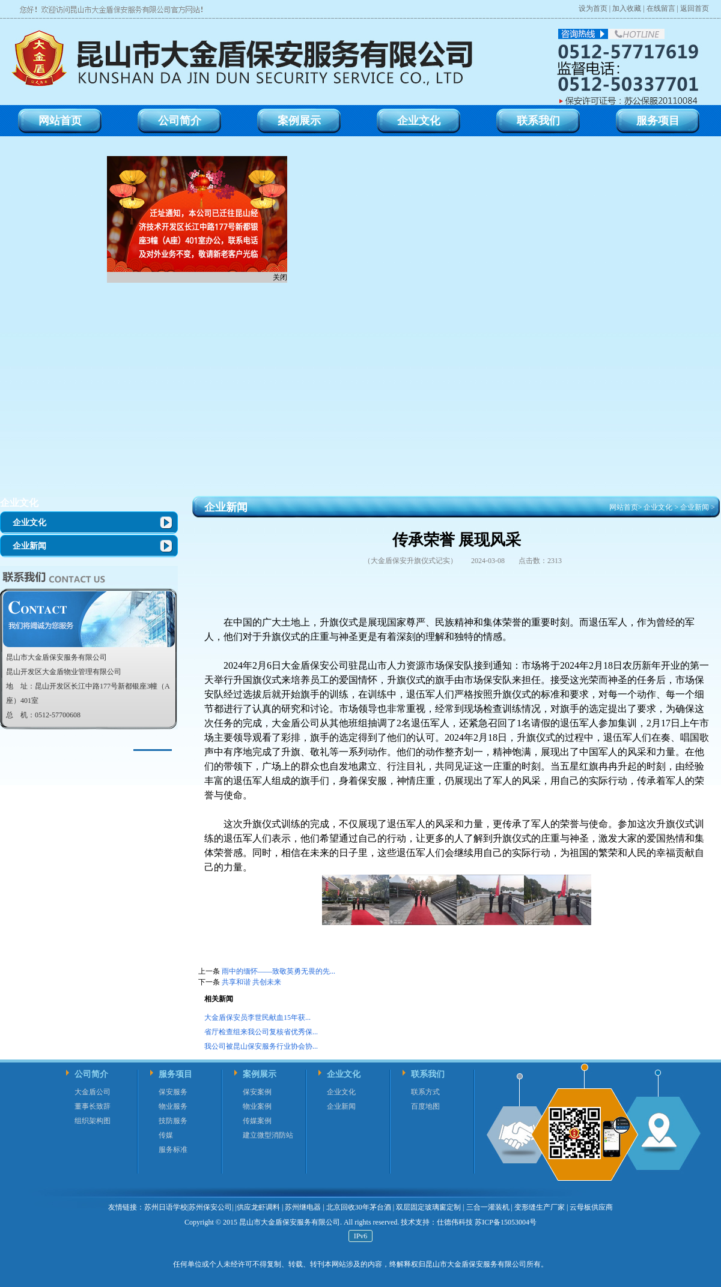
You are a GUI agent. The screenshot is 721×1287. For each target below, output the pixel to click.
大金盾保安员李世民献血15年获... (257, 1017)
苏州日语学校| (166, 1207)
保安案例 (257, 1092)
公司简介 (91, 1074)
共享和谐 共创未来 (251, 982)
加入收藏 (626, 8)
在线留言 (660, 8)
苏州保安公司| (211, 1207)
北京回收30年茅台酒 (358, 1207)
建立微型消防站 (268, 1135)
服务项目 (175, 1074)
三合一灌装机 (488, 1207)
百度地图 (425, 1106)
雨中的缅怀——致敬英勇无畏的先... (278, 971)
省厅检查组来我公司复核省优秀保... (261, 1032)
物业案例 (257, 1106)
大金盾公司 (93, 1092)
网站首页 (623, 507)
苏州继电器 (303, 1207)
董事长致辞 (93, 1106)
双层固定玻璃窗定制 (428, 1207)
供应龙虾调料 (258, 1207)
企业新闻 (29, 545)
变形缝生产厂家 (539, 1207)
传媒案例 (257, 1121)
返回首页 (694, 8)
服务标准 (173, 1149)
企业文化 (19, 503)
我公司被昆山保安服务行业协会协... (261, 1046)
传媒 (166, 1135)
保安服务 (173, 1092)
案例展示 (259, 1074)
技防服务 (173, 1121)
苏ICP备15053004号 (505, 1222)
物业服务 (173, 1106)
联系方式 (425, 1092)
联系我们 (428, 1074)
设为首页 (593, 8)
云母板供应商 (591, 1207)
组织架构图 (93, 1121)
